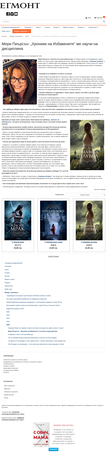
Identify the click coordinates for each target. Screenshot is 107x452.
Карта (22, 414)
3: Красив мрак (18, 242)
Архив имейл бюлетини (11, 368)
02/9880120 (20, 418)
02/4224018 (15, 412)
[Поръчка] (100, 18)
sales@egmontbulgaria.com (10, 414)
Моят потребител (9, 385)
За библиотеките (9, 364)
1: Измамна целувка (89, 242)
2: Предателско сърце (53, 242)
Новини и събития (9, 366)
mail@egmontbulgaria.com (10, 419)
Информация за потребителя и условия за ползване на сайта (22, 362)
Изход (6, 397)
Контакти (6, 372)
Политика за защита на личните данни (15, 359)
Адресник (7, 388)
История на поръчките (11, 391)
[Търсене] (104, 21)
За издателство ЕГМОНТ (11, 370)
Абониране (53, 449)
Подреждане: (59, 194)
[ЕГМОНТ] (20, 5)
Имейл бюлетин (9, 394)
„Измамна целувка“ (96, 61)
